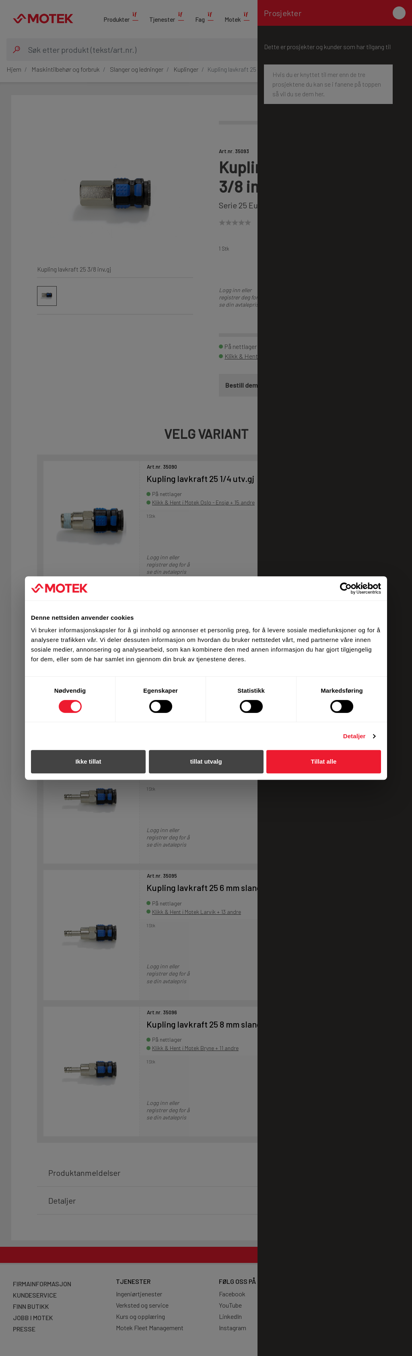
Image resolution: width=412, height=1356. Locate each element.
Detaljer (354, 736)
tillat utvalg (206, 761)
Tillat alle (324, 761)
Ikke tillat (88, 761)
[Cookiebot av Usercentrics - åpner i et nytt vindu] (346, 588)
